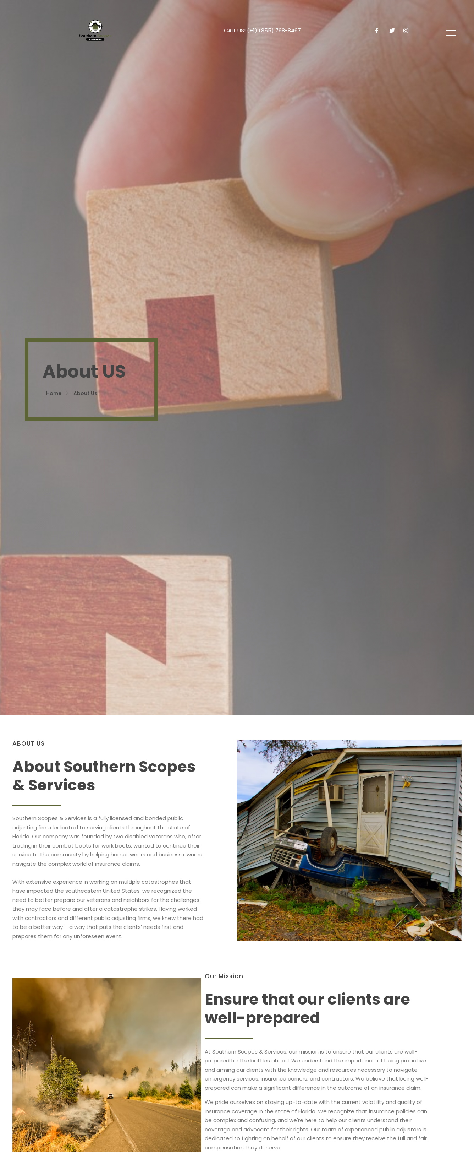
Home (53, 393)
